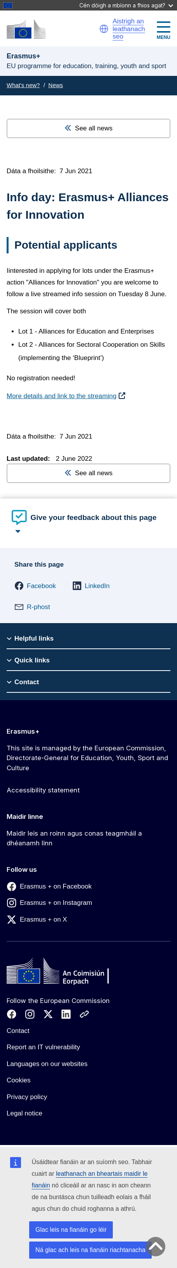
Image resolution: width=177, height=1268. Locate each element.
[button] (104, 28)
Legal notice (24, 1113)
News (55, 85)
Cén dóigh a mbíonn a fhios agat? (126, 5)
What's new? (23, 85)
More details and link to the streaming (62, 396)
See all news (88, 128)
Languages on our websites (47, 1064)
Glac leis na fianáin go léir (71, 1229)
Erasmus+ (23, 731)
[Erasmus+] (26, 29)
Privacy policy (27, 1097)
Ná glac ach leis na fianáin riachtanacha (90, 1250)
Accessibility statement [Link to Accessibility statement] (43, 790)
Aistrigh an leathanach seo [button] (128, 29)
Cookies (18, 1080)
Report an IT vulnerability (43, 1047)
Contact (18, 1030)
